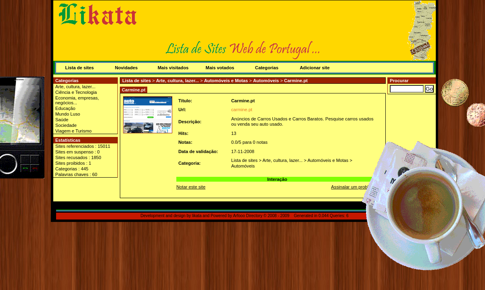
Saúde (61, 119)
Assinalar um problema (354, 186)
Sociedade (66, 125)
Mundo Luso (67, 114)
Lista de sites (79, 67)
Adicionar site (315, 67)
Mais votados (220, 67)
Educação (65, 108)
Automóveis (266, 80)
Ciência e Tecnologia (76, 92)
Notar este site (190, 186)
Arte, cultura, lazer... (75, 86)
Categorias (266, 67)
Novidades (126, 67)
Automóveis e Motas (226, 80)
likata (197, 215)
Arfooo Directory (247, 215)
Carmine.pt (295, 80)
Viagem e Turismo (73, 130)
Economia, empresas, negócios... (77, 100)
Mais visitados (173, 67)
